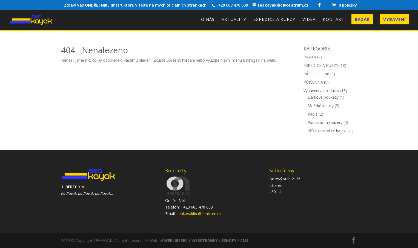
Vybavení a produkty (321, 90)
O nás (207, 19)
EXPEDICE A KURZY (321, 65)
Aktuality (234, 19)
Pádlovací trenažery (325, 122)
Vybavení (394, 19)
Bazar (362, 19)
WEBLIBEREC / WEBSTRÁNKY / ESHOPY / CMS (206, 240)
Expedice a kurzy (274, 19)
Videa (309, 19)
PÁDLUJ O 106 (316, 73)
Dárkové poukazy (323, 97)
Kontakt (333, 19)
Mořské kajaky (321, 105)
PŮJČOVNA (313, 82)
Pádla (312, 114)
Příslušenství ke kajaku (328, 130)
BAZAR (310, 56)
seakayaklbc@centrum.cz (199, 213)
